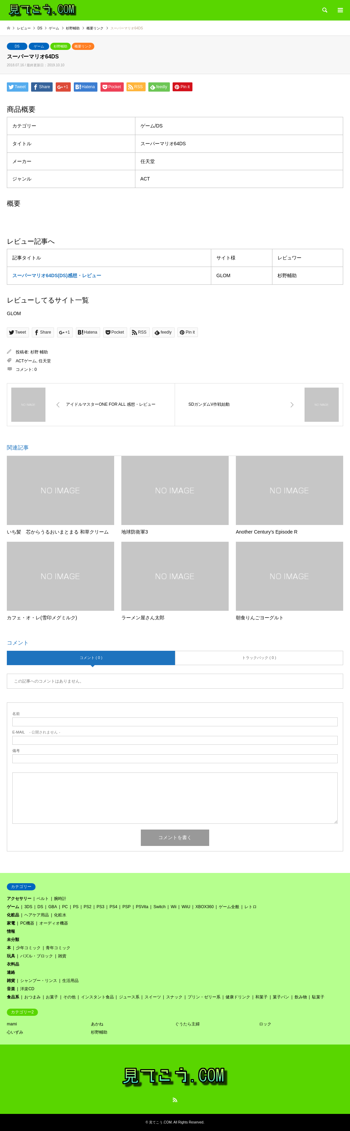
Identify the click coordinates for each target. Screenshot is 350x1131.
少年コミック (28, 947)
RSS (175, 1100)
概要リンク (83, 46)
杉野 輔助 (39, 352)
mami (12, 1024)
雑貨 (62, 956)
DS (17, 46)
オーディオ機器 (53, 923)
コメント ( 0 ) (91, 658)
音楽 (11, 988)
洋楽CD (27, 988)
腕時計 (60, 898)
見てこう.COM (160, 1122)
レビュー (24, 28)
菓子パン (281, 997)
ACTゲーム (26, 361)
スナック (174, 997)
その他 (69, 997)
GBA (52, 906)
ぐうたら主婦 (187, 1024)
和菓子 (261, 997)
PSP (126, 906)
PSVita (142, 906)
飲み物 (301, 997)
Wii (173, 906)
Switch (159, 906)
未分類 (13, 939)
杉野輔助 (60, 46)
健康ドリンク (238, 997)
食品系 (13, 997)
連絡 (11, 972)
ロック (265, 1024)
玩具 (11, 956)
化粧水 (60, 915)
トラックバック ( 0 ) (259, 658)
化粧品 (13, 915)
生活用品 (70, 980)
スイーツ (153, 997)
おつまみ (32, 997)
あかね (97, 1024)
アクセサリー (19, 898)
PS (76, 906)
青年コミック (58, 947)
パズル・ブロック (36, 956)
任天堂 (45, 361)
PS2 (88, 906)
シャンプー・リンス (38, 980)
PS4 (113, 906)
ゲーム (39, 46)
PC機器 (27, 923)
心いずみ (15, 1032)
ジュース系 (129, 997)
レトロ (250, 906)
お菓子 (52, 997)
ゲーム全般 (229, 906)
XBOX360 (205, 906)
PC (65, 906)
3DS (28, 906)
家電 (11, 923)
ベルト (43, 898)
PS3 (101, 906)
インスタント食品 (97, 997)
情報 (11, 931)
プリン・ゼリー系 (204, 997)
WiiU (185, 906)
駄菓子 (318, 997)
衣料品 (13, 964)
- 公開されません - (36, 732)
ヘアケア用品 (36, 915)
